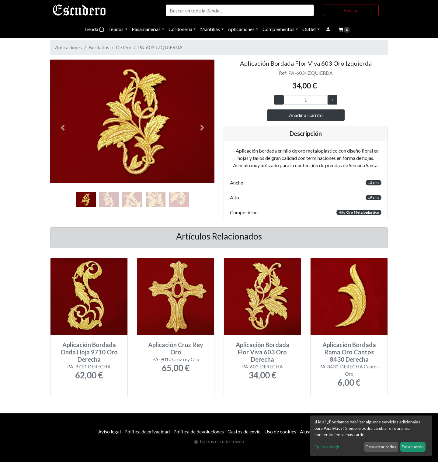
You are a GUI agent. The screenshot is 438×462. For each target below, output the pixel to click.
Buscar (350, 10)
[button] (62, 128)
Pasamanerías (146, 29)
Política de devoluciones (198, 431)
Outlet (309, 29)
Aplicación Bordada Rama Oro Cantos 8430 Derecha (349, 352)
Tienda (94, 29)
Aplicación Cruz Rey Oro (175, 348)
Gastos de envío (244, 431)
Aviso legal (109, 431)
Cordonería (180, 29)
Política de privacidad (147, 431)
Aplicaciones (241, 29)
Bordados (99, 47)
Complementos (278, 29)
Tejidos (115, 29)
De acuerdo (413, 446)
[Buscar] (240, 10)
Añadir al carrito (306, 115)
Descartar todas (381, 446)
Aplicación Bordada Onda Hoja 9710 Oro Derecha (89, 352)
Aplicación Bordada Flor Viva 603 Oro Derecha (262, 352)
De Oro (123, 47)
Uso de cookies (280, 431)
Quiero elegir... (328, 446)
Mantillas (210, 29)
